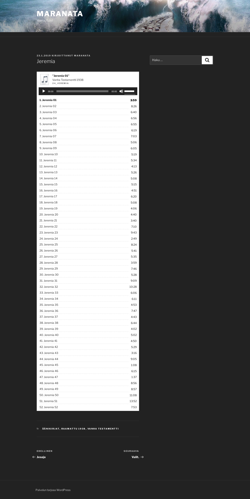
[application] (88, 91)
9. (48, 148)
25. (48, 244)
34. (48, 298)
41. (48, 340)
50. (49, 395)
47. (48, 377)
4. (48, 118)
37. (48, 316)
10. (48, 154)
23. (48, 232)
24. (48, 238)
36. (48, 310)
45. (48, 364)
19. (48, 208)
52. (48, 407)
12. (48, 166)
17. (48, 196)
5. (48, 124)
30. (49, 274)
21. (48, 220)
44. (48, 359)
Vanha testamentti (103, 428)
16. (48, 190)
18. (48, 202)
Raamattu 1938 (73, 428)
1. (47, 100)
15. (48, 184)
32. (48, 286)
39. (48, 328)
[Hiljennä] (121, 91)
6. (48, 130)
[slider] (82, 91)
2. (47, 106)
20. (48, 214)
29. (48, 268)
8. (48, 142)
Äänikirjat (51, 428)
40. (49, 335)
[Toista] (44, 91)
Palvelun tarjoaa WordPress (53, 490)
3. (48, 112)
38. (48, 322)
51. (48, 401)
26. (48, 250)
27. (48, 256)
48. (48, 383)
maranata (82, 55)
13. (48, 172)
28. (48, 262)
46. (48, 371)
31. (48, 280)
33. (48, 292)
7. (47, 136)
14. (48, 178)
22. (48, 226)
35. (48, 304)
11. (48, 160)
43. (48, 353)
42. (48, 346)
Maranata (60, 13)
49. (48, 389)
